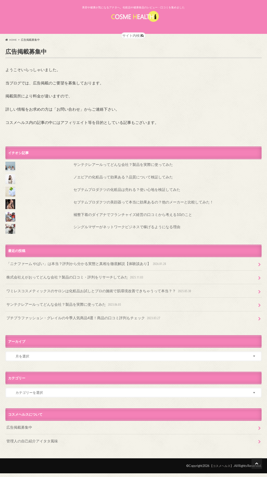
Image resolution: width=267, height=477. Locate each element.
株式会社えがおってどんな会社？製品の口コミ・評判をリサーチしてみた (71, 286)
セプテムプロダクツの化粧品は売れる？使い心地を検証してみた (123, 200)
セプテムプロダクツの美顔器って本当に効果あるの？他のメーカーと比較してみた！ (138, 212)
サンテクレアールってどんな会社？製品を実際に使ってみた (119, 175)
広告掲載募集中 (18, 433)
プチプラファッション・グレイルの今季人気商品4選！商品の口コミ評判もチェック (79, 324)
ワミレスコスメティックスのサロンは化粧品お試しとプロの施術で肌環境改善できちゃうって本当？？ (93, 299)
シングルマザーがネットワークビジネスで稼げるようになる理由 (123, 237)
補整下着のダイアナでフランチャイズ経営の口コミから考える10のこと (128, 225)
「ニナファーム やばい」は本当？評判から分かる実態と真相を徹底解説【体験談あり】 (81, 274)
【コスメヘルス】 (220, 470)
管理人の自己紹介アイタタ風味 (30, 445)
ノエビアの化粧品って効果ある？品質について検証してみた (119, 187)
